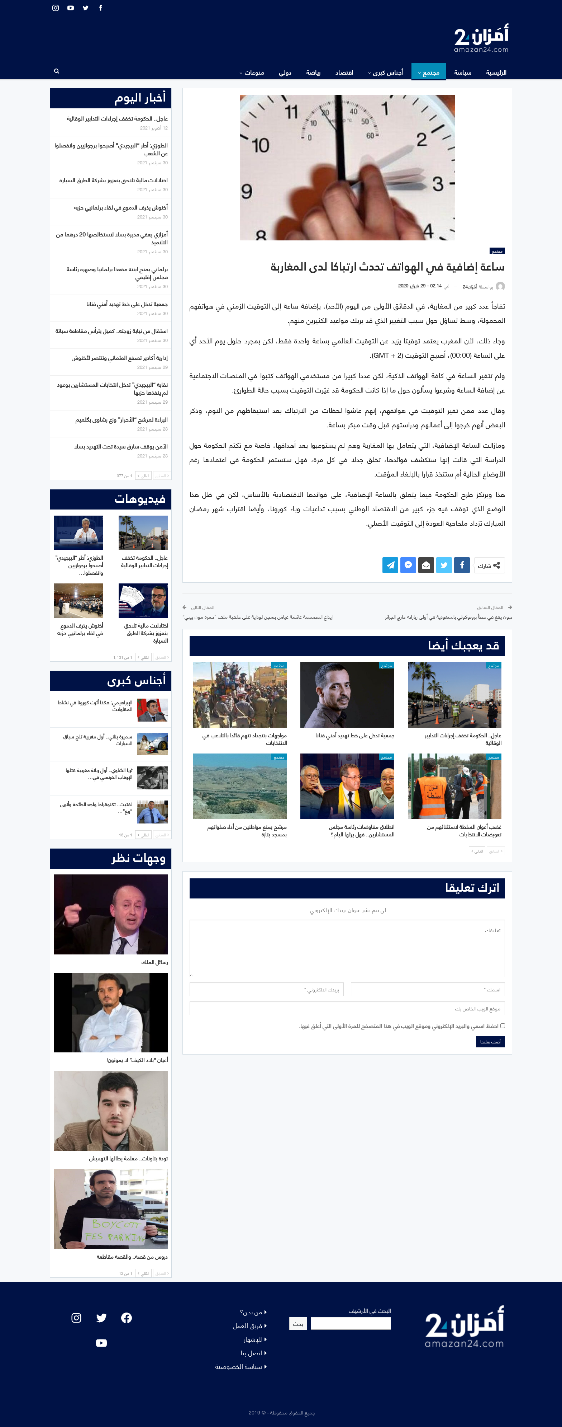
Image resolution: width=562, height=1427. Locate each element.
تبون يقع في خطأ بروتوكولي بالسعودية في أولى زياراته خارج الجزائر (448, 616)
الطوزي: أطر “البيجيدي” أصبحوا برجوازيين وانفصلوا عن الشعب (111, 149)
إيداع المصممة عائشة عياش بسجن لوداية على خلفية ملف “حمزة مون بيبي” (257, 616)
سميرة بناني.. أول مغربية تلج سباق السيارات (97, 739)
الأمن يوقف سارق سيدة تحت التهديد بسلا (121, 446)
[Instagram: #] (76, 1318)
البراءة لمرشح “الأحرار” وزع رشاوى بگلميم (122, 419)
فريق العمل (247, 1325)
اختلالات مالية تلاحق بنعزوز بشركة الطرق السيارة (113, 179)
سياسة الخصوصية (238, 1366)
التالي (477, 850)
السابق (496, 850)
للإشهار (253, 1338)
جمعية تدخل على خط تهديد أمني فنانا (127, 303)
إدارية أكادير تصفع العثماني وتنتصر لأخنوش (120, 357)
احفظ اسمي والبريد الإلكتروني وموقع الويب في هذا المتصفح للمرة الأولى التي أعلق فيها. (399, 1025)
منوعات (255, 72)
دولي (285, 72)
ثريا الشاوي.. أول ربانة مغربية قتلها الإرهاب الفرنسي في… (99, 773)
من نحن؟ (251, 1311)
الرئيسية (496, 72)
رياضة (313, 72)
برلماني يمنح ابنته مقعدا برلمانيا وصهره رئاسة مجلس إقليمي (117, 272)
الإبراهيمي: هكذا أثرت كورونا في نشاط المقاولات (95, 705)
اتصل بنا (251, 1352)
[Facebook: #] (126, 1318)
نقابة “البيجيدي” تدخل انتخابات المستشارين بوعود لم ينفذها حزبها (112, 388)
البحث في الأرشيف (370, 1310)
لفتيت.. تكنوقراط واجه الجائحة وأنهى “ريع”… (96, 807)
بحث (298, 1323)
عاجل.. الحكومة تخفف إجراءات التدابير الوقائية (117, 118)
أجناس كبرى (388, 72)
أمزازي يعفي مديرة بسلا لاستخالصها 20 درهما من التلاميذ (112, 238)
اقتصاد (344, 72)
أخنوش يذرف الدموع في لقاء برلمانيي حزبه (121, 207)
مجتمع (431, 72)
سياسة (463, 72)
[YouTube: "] (101, 1343)
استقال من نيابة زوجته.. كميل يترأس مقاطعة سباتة (112, 330)
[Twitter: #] (101, 1318)
